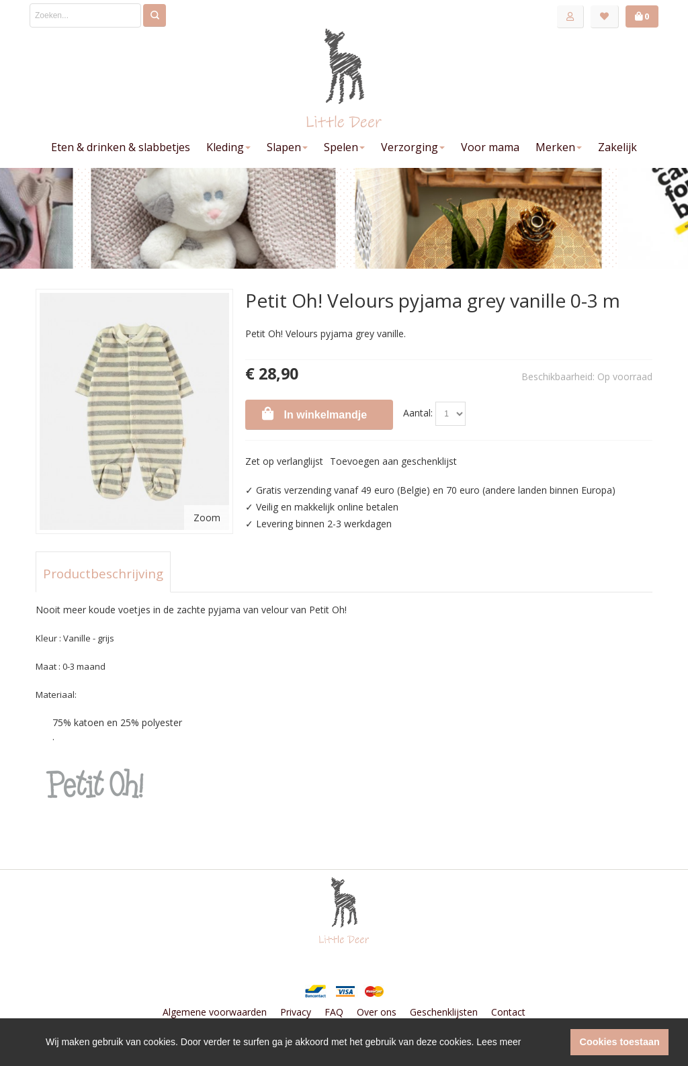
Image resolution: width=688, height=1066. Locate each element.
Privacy (295, 1012)
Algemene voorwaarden (215, 1012)
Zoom (207, 517)
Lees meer (498, 1041)
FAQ (334, 1012)
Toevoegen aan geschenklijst (393, 461)
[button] (557, 1042)
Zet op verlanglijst (284, 461)
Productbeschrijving (103, 573)
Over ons (376, 1012)
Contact (508, 1012)
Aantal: (418, 412)
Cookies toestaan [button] (620, 1041)
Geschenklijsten (444, 1012)
